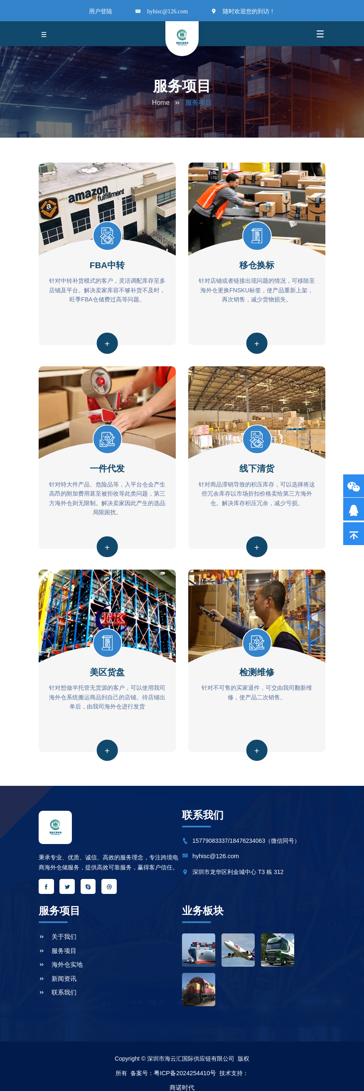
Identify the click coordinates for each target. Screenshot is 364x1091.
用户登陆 (100, 12)
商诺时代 (182, 1074)
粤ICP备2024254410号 (184, 1060)
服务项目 (56, 943)
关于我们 (56, 931)
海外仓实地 (59, 956)
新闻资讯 (56, 968)
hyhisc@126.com (167, 12)
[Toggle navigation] (44, 33)
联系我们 (56, 981)
